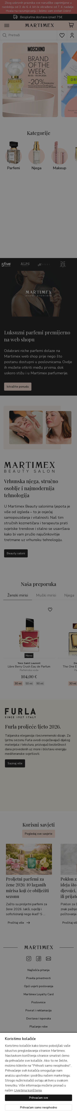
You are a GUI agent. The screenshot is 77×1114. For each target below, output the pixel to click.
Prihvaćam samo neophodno (38, 1107)
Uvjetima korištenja (28, 1090)
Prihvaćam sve (38, 1098)
